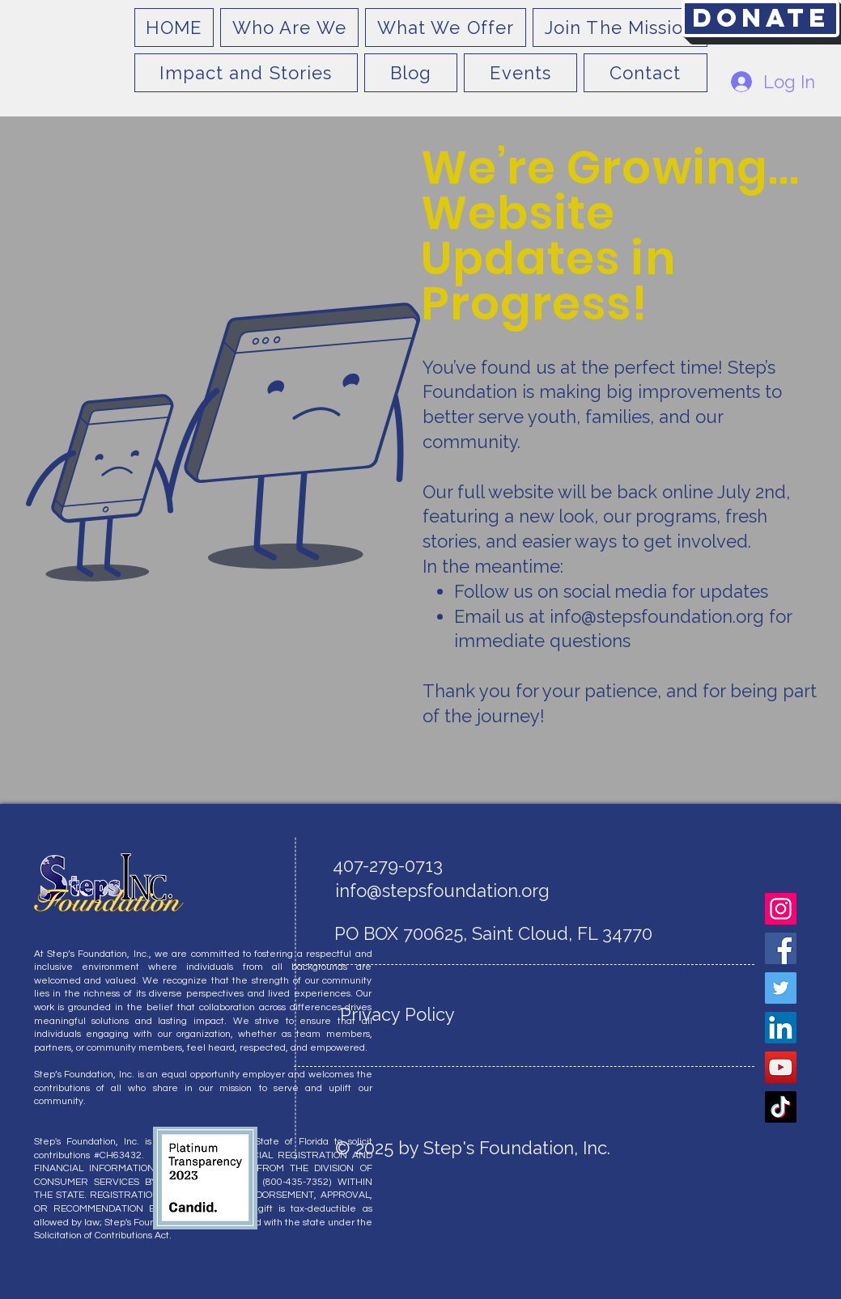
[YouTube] (780, 1067)
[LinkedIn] (780, 1027)
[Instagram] (780, 909)
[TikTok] (780, 1107)
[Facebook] (780, 948)
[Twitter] (780, 988)
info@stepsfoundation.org (657, 616)
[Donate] (760, 18)
